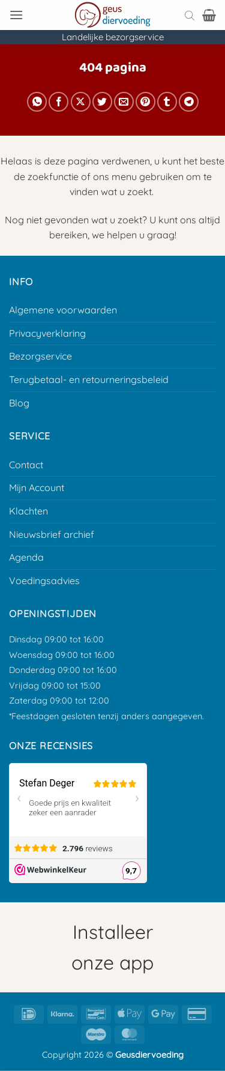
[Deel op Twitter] (102, 102)
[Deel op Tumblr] (167, 102)
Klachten (28, 511)
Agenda (26, 557)
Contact (26, 465)
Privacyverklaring (47, 333)
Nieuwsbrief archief (51, 534)
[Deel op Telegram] (189, 102)
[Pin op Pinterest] (145, 102)
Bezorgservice (40, 356)
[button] (16, 14)
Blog (19, 403)
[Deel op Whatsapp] (37, 102)
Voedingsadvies (44, 581)
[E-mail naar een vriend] (124, 102)
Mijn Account (36, 487)
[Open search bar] (189, 15)
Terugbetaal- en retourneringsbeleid (89, 379)
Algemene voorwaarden (63, 310)
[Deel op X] (81, 102)
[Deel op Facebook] (58, 102)
